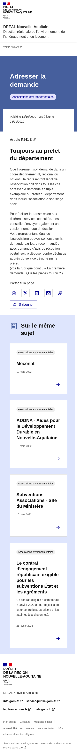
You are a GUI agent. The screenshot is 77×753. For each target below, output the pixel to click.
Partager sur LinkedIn (37, 293)
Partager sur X (25, 293)
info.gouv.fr (11, 701)
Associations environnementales (33, 97)
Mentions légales (43, 721)
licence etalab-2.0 (13, 747)
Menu (71, 5)
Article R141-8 (21, 139)
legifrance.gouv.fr (15, 709)
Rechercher (63, 5)
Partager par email (48, 293)
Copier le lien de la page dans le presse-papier (60, 293)
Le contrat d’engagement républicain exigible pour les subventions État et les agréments (37, 577)
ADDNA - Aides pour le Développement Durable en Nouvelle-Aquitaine (38, 429)
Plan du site (9, 721)
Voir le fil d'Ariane (12, 47)
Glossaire (25, 721)
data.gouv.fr (42, 709)
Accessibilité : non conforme (18, 728)
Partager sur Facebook (14, 293)
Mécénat (25, 363)
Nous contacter (46, 728)
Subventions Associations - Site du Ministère (36, 500)
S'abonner (23, 304)
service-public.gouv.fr (41, 701)
